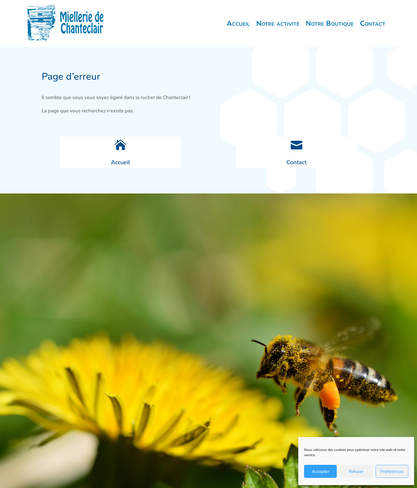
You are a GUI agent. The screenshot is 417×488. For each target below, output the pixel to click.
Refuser (356, 471)
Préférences (391, 471)
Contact (372, 23)
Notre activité (277, 23)
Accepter (320, 471)
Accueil (238, 23)
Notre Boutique (330, 23)
